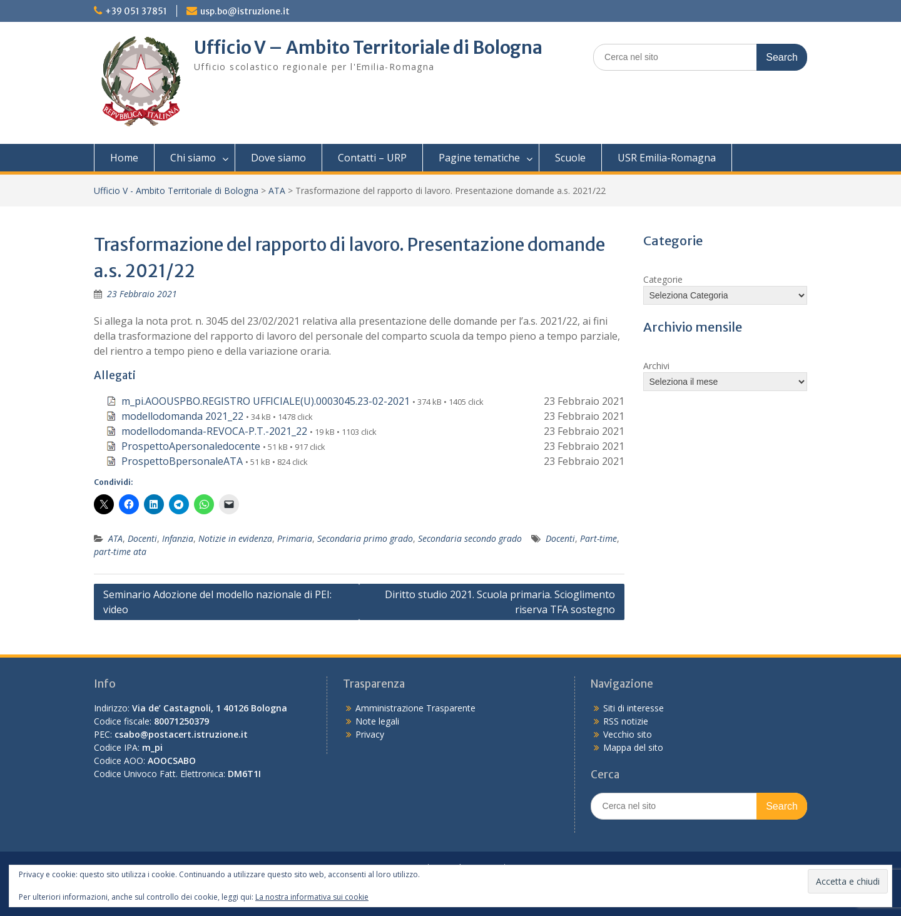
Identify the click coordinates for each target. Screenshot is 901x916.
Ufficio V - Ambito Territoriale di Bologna (176, 190)
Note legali (377, 721)
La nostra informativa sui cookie (312, 897)
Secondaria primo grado (365, 538)
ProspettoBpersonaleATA (182, 461)
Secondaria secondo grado (470, 538)
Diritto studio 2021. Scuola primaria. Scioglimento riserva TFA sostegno (500, 602)
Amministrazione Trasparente (415, 708)
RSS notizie (625, 721)
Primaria (294, 538)
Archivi (656, 366)
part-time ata (120, 551)
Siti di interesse (633, 708)
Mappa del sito (633, 747)
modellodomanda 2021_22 (182, 416)
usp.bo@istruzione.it (245, 11)
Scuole (570, 158)
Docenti (142, 538)
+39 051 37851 (136, 11)
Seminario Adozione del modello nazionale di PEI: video (217, 602)
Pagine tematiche (479, 158)
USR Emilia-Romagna (667, 158)
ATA (276, 190)
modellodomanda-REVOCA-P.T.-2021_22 (214, 431)
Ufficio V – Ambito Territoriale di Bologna (368, 47)
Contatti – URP (372, 158)
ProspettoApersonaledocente (190, 446)
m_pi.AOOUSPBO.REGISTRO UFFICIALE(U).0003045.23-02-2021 (265, 401)
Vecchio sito (627, 734)
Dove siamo (278, 158)
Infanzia (177, 538)
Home (124, 158)
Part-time (598, 538)
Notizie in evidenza (235, 538)
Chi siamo (193, 158)
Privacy (369, 734)
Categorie (663, 279)
